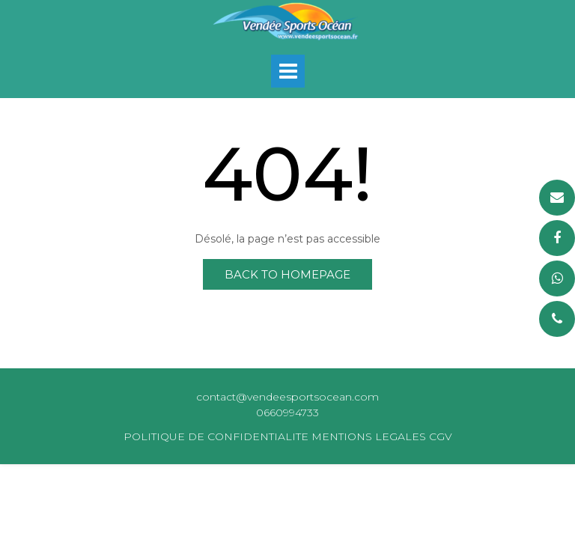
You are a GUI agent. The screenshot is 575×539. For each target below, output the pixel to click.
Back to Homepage (287, 274)
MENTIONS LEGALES (368, 436)
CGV (440, 436)
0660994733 (287, 412)
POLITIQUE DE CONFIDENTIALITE (216, 436)
